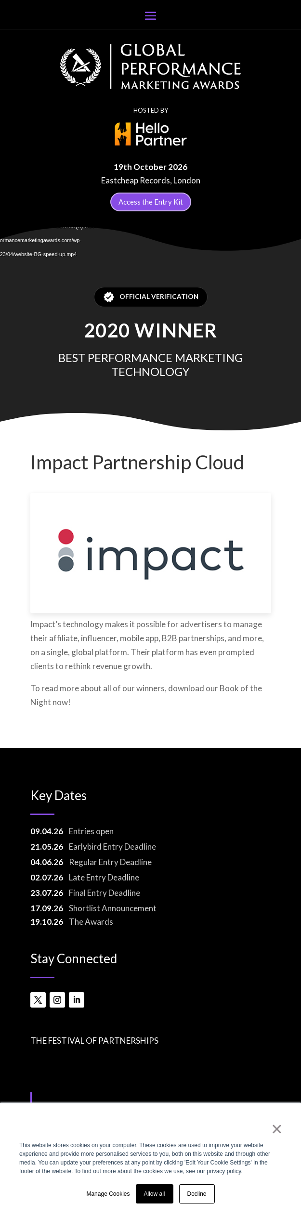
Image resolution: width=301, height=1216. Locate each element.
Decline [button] (197, 1193)
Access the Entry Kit (150, 201)
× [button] (276, 1128)
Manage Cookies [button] (108, 1193)
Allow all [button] (154, 1193)
